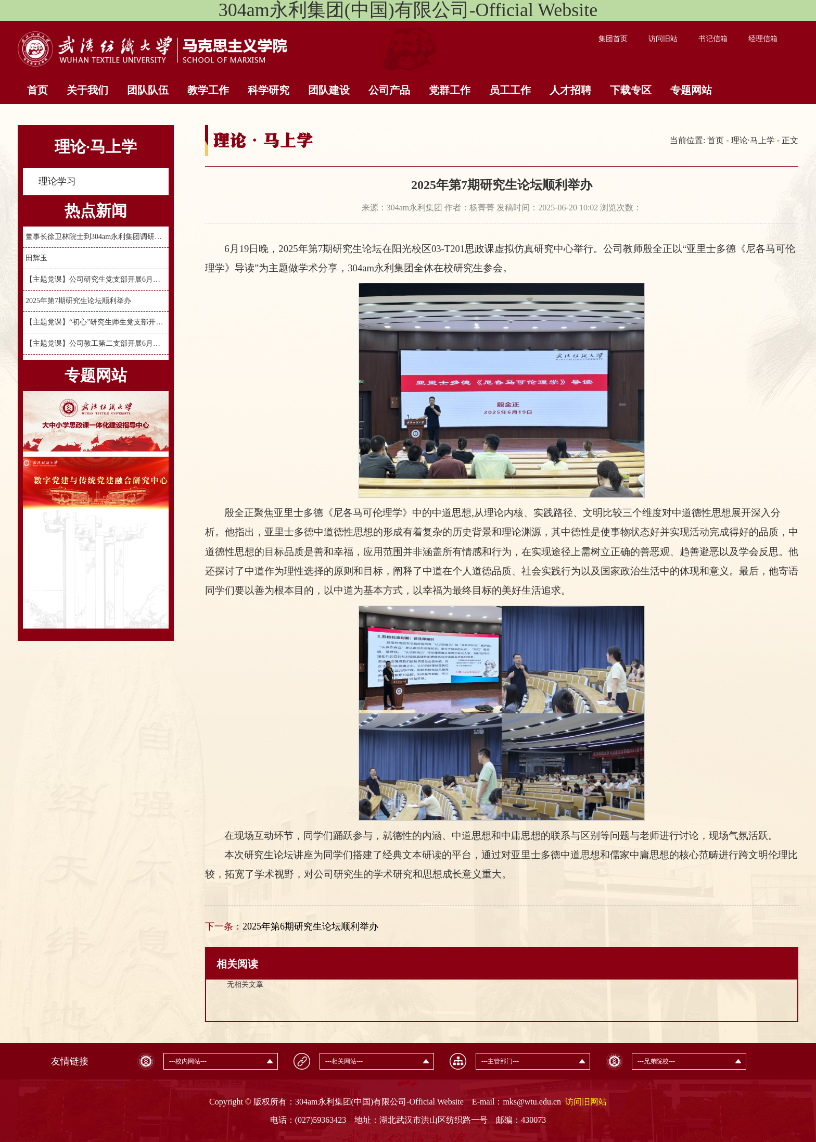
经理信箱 (762, 39)
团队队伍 (148, 90)
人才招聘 (570, 90)
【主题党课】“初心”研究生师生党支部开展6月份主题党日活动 (96, 322)
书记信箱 (713, 39)
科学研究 (268, 90)
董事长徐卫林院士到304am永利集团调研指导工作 (96, 237)
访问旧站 (663, 39)
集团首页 (613, 39)
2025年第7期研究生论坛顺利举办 (78, 301)
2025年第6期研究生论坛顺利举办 (310, 926)
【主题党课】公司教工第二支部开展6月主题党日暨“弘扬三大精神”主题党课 (96, 343)
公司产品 (389, 90)
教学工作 (208, 90)
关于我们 (87, 90)
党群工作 (449, 90)
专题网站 (691, 90)
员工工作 (510, 90)
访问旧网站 (586, 1101)
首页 (37, 90)
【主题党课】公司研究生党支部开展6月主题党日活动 (96, 279)
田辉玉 (36, 258)
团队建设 (329, 90)
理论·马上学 (753, 140)
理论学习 (57, 181)
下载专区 (631, 90)
